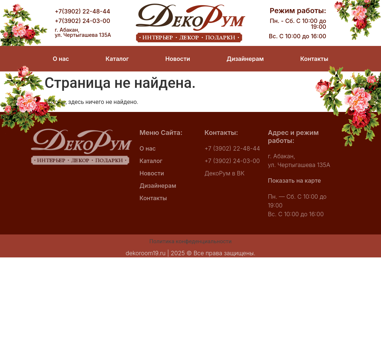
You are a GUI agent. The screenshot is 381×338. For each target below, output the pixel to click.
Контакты (314, 58)
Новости (177, 58)
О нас (61, 58)
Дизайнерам (245, 58)
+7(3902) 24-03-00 (82, 20)
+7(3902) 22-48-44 (82, 11)
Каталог (117, 58)
